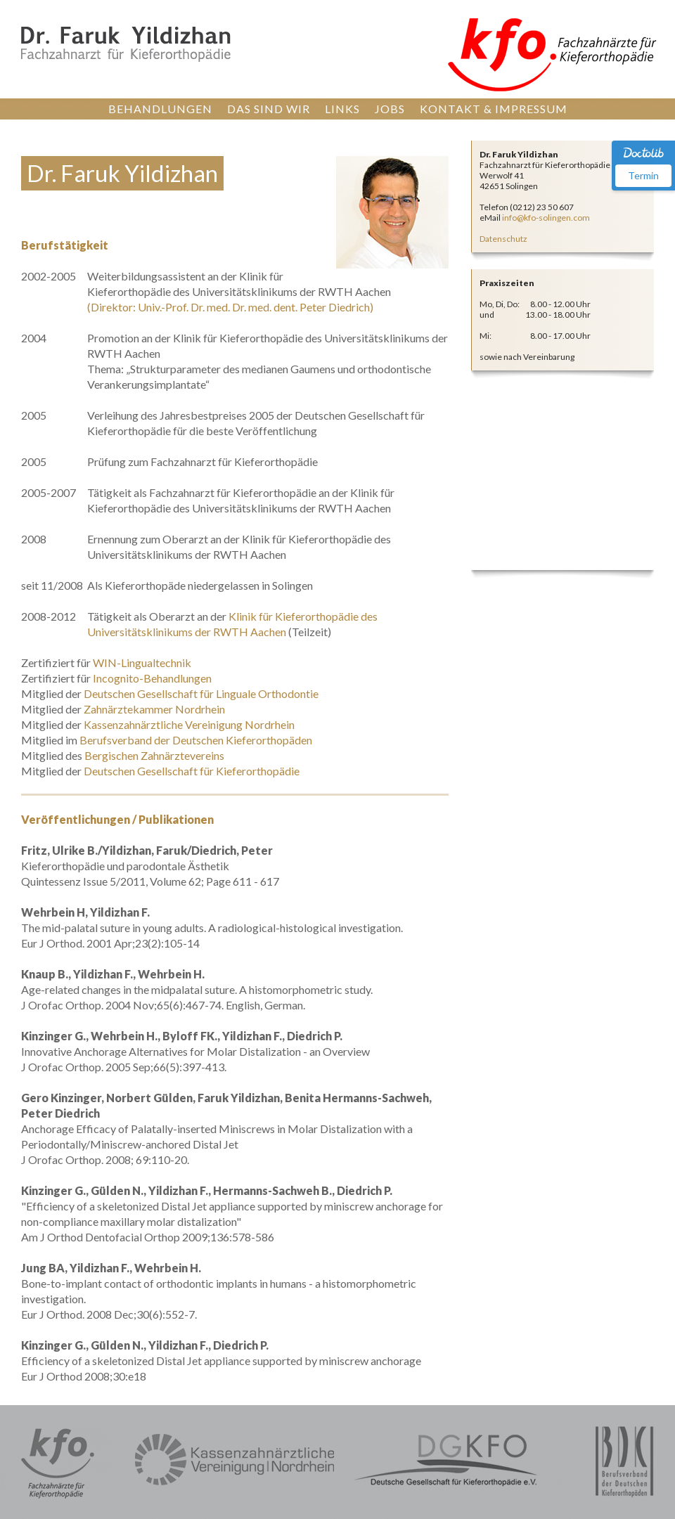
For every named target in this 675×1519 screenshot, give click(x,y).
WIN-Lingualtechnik (142, 662)
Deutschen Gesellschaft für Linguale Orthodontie (201, 693)
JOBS (390, 108)
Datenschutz (503, 238)
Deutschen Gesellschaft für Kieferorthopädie (192, 770)
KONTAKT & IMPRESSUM (493, 108)
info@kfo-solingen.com (546, 217)
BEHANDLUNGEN (160, 108)
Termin (643, 175)
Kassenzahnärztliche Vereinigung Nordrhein (189, 724)
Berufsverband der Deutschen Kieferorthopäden (195, 739)
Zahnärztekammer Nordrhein (154, 709)
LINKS (342, 108)
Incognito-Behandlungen (152, 678)
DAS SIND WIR (268, 108)
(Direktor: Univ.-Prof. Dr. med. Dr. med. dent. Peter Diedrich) (230, 307)
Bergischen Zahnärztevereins (154, 755)
